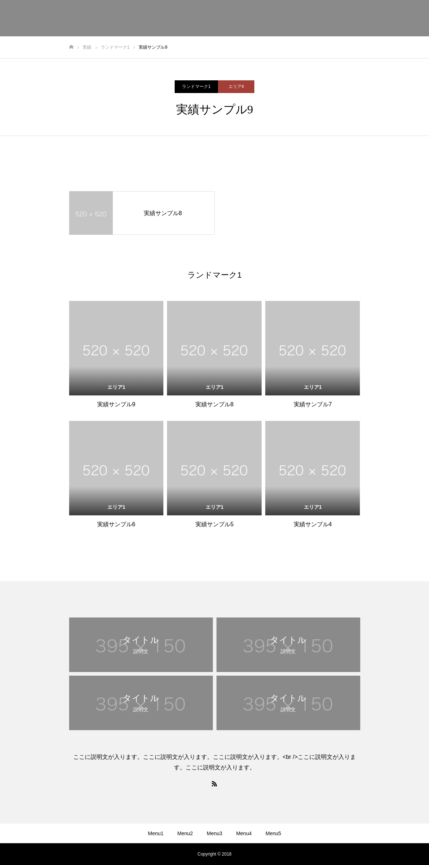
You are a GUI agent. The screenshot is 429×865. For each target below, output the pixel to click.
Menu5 (273, 833)
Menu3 (214, 833)
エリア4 (236, 86)
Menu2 (185, 833)
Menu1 (155, 833)
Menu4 (244, 833)
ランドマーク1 (196, 86)
